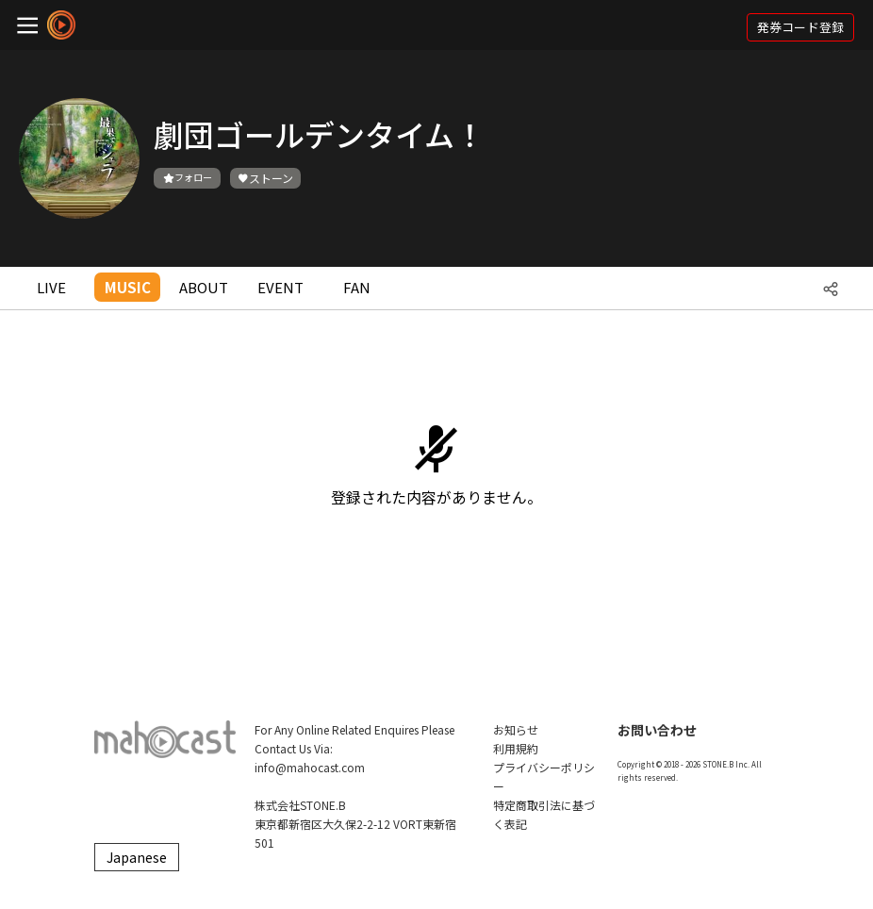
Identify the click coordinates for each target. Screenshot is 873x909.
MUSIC (128, 287)
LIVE (51, 287)
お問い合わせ (657, 729)
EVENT (280, 287)
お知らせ (515, 729)
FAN (357, 287)
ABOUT (203, 287)
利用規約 (515, 748)
